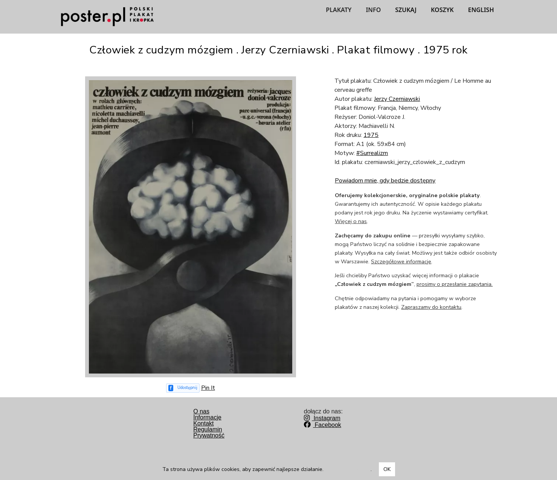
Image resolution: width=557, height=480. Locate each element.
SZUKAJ (406, 10)
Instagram (322, 418)
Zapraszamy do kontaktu (431, 307)
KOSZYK (442, 10)
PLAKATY (338, 10)
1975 (370, 135)
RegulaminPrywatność (208, 432)
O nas (201, 411)
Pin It (208, 388)
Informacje (207, 417)
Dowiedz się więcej (348, 469)
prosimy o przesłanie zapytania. (455, 284)
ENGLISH (481, 10)
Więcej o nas (351, 221)
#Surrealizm (372, 153)
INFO (373, 10)
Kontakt (203, 423)
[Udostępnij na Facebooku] (183, 388)
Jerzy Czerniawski (397, 99)
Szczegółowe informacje (401, 261)
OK (387, 469)
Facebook (322, 425)
